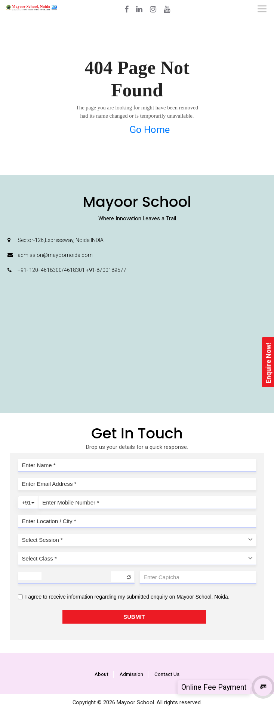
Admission (131, 674)
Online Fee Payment (214, 687)
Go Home (149, 129)
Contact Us (166, 674)
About (101, 674)
